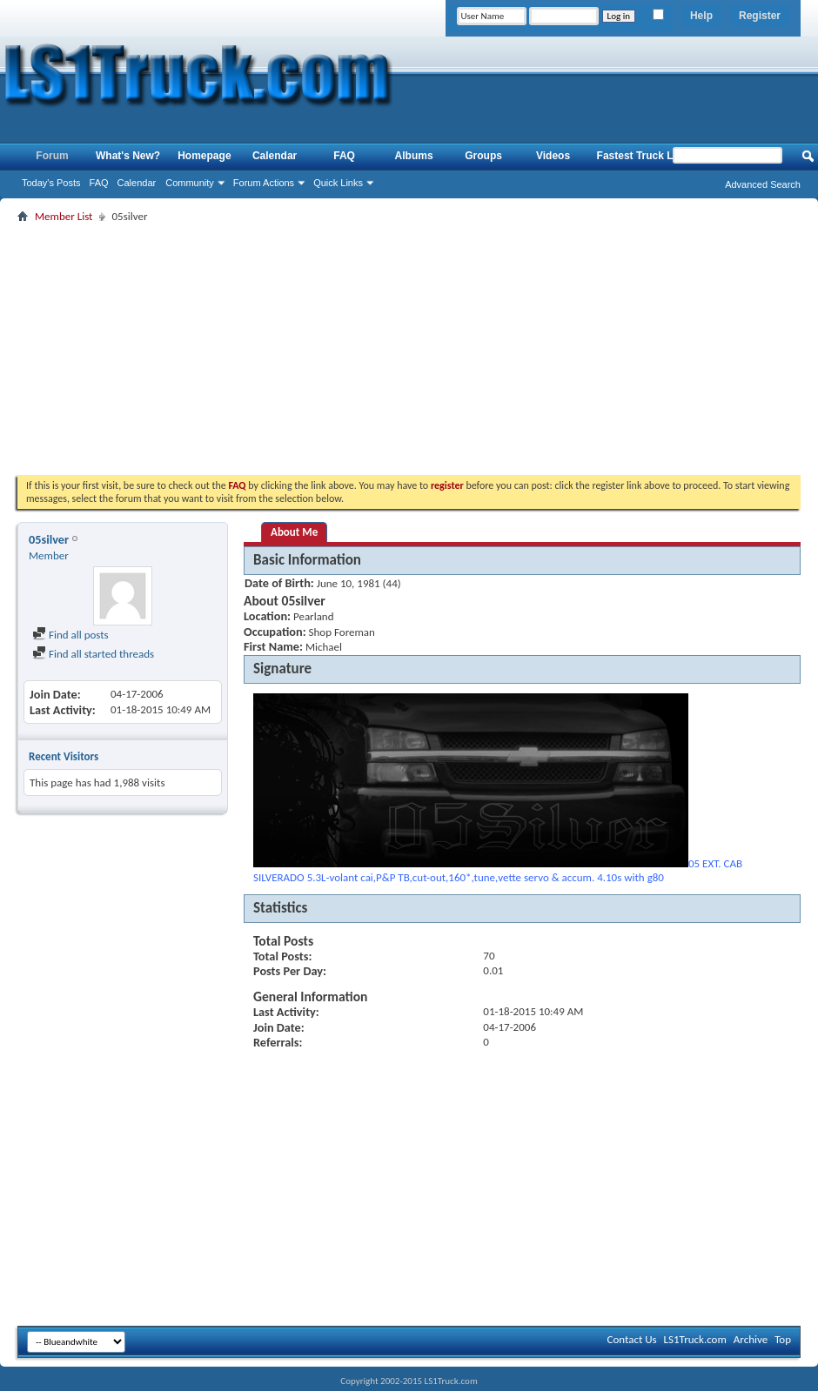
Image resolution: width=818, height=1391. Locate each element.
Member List (63, 216)
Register (760, 16)
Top (782, 1339)
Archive (751, 1339)
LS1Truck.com (695, 1339)
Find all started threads (93, 653)
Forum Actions (263, 182)
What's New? (128, 156)
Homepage (204, 156)
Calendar (137, 182)
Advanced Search (763, 184)
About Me (294, 531)
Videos (553, 156)
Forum (52, 156)
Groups (483, 156)
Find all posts (70, 634)
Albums (414, 156)
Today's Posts (51, 182)
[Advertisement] (409, 349)
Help (701, 16)
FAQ (99, 182)
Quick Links (338, 182)
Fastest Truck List (641, 156)
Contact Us (631, 1339)
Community (189, 182)
